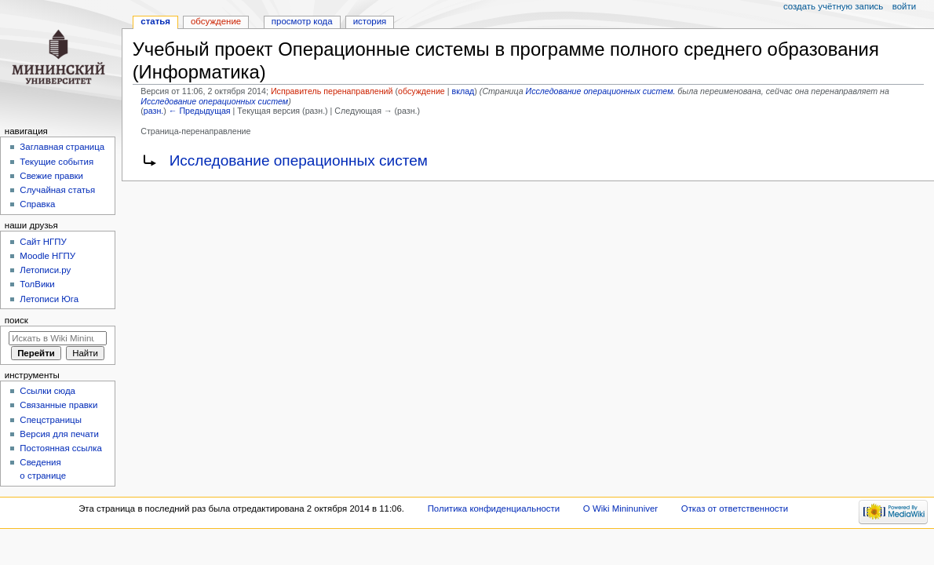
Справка (37, 204)
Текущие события (56, 161)
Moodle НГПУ (47, 256)
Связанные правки (58, 405)
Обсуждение (216, 21)
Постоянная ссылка (60, 448)
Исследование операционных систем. (601, 91)
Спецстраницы (51, 420)
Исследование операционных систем (214, 101)
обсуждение (421, 91)
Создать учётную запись (833, 6)
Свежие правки (51, 175)
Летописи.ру (45, 270)
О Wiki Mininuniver (620, 508)
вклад (462, 91)
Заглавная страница (62, 146)
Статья (155, 21)
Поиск (16, 320)
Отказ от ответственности (734, 508)
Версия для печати (59, 434)
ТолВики (37, 284)
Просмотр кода (302, 21)
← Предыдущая (200, 110)
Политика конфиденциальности (494, 508)
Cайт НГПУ (43, 241)
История (370, 21)
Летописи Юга (49, 299)
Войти (904, 6)
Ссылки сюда (47, 391)
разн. (153, 110)
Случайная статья (57, 190)
